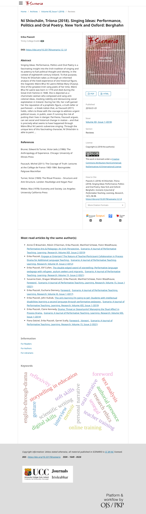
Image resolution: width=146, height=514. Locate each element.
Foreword (32, 282)
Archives (34, 11)
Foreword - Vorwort (79, 320)
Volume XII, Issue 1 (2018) (52, 11)
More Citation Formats (98, 205)
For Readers (26, 343)
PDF (92, 93)
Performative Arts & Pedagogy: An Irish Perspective (53, 248)
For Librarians (27, 353)
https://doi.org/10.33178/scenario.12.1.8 (46, 49)
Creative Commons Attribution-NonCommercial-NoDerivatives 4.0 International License (104, 163)
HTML (106, 93)
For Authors (26, 348)
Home (23, 11)
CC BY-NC (109, 451)
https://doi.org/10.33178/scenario (44, 456)
